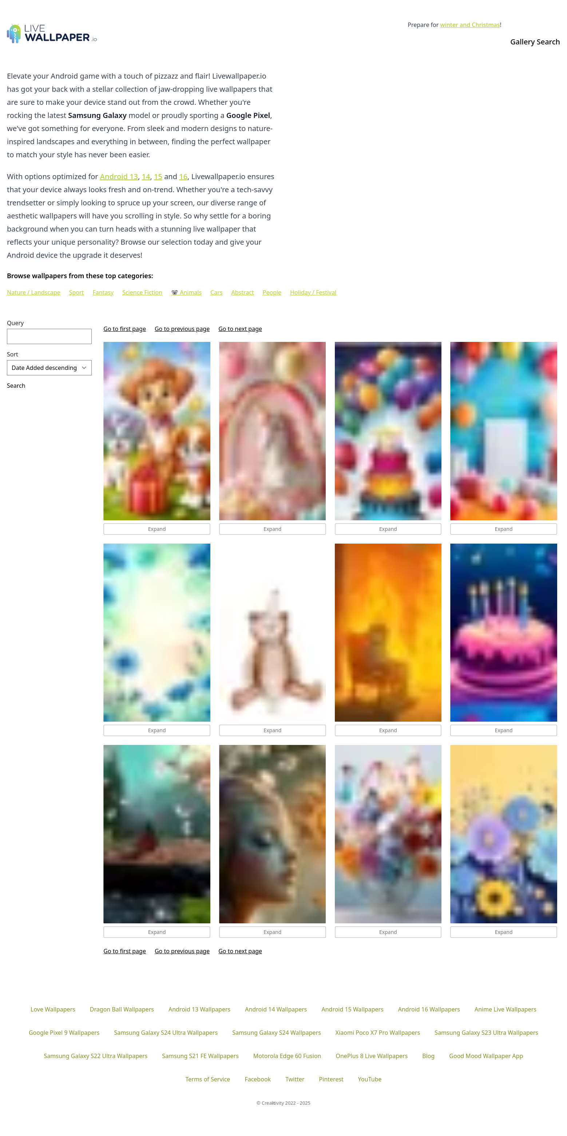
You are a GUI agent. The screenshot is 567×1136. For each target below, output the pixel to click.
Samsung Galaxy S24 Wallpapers (276, 1033)
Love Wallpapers (53, 1009)
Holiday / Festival (313, 292)
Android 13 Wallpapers (199, 1009)
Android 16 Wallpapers (429, 1009)
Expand (157, 528)
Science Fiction (142, 292)
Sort (12, 354)
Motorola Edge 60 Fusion (287, 1056)
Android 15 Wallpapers (352, 1009)
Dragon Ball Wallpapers (122, 1009)
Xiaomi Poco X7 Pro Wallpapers (378, 1033)
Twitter (294, 1079)
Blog (428, 1056)
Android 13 (119, 176)
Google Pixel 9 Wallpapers (64, 1033)
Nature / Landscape (33, 292)
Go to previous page (182, 329)
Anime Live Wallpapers (505, 1009)
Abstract (242, 292)
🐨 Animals (186, 292)
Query (15, 323)
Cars (216, 292)
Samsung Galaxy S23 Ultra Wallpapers (486, 1033)
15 (158, 176)
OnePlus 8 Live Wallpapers (372, 1056)
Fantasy (103, 292)
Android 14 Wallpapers (276, 1009)
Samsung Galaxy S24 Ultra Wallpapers (166, 1033)
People (272, 292)
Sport (76, 292)
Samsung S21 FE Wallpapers (200, 1056)
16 (183, 176)
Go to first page (124, 329)
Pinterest (331, 1079)
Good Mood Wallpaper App (486, 1056)
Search (16, 386)
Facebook (258, 1079)
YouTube (370, 1079)
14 (146, 176)
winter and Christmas (470, 25)
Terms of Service (207, 1079)
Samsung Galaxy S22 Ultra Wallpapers (96, 1056)
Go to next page (240, 329)
